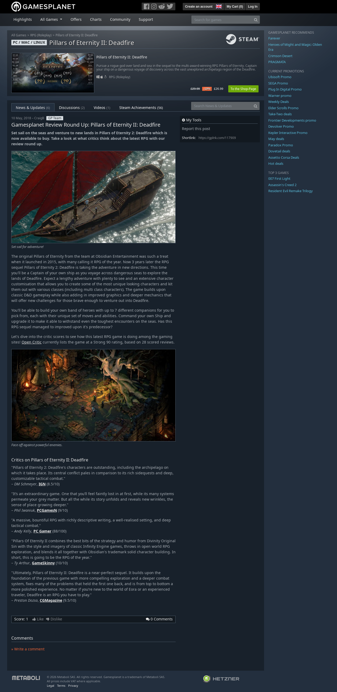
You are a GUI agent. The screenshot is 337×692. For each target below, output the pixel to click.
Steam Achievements (141, 107)
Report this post (196, 128)
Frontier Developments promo (292, 120)
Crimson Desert (280, 55)
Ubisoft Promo (279, 76)
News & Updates (33, 107)
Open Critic (32, 342)
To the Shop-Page (243, 89)
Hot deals (275, 163)
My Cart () (235, 6)
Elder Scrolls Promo (283, 108)
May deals (276, 138)
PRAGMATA (277, 61)
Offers (76, 19)
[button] (218, 5)
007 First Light (279, 178)
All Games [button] (49, 19)
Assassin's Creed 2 (282, 184)
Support (146, 19)
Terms (61, 686)
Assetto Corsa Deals (283, 157)
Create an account (198, 6)
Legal (50, 686)
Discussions (72, 107)
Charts (96, 19)
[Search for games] (221, 20)
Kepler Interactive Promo (288, 132)
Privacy (73, 686)
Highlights (22, 19)
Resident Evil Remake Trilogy (290, 190)
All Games (18, 35)
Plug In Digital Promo (285, 89)
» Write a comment (27, 648)
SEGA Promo (278, 83)
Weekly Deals (278, 101)
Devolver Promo (281, 126)
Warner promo (279, 95)
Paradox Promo (280, 145)
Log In (252, 6)
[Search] (256, 20)
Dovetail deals (279, 151)
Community (120, 19)
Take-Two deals (280, 114)
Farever (274, 38)
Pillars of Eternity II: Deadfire (77, 35)
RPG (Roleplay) (41, 35)
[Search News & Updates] (221, 106)
